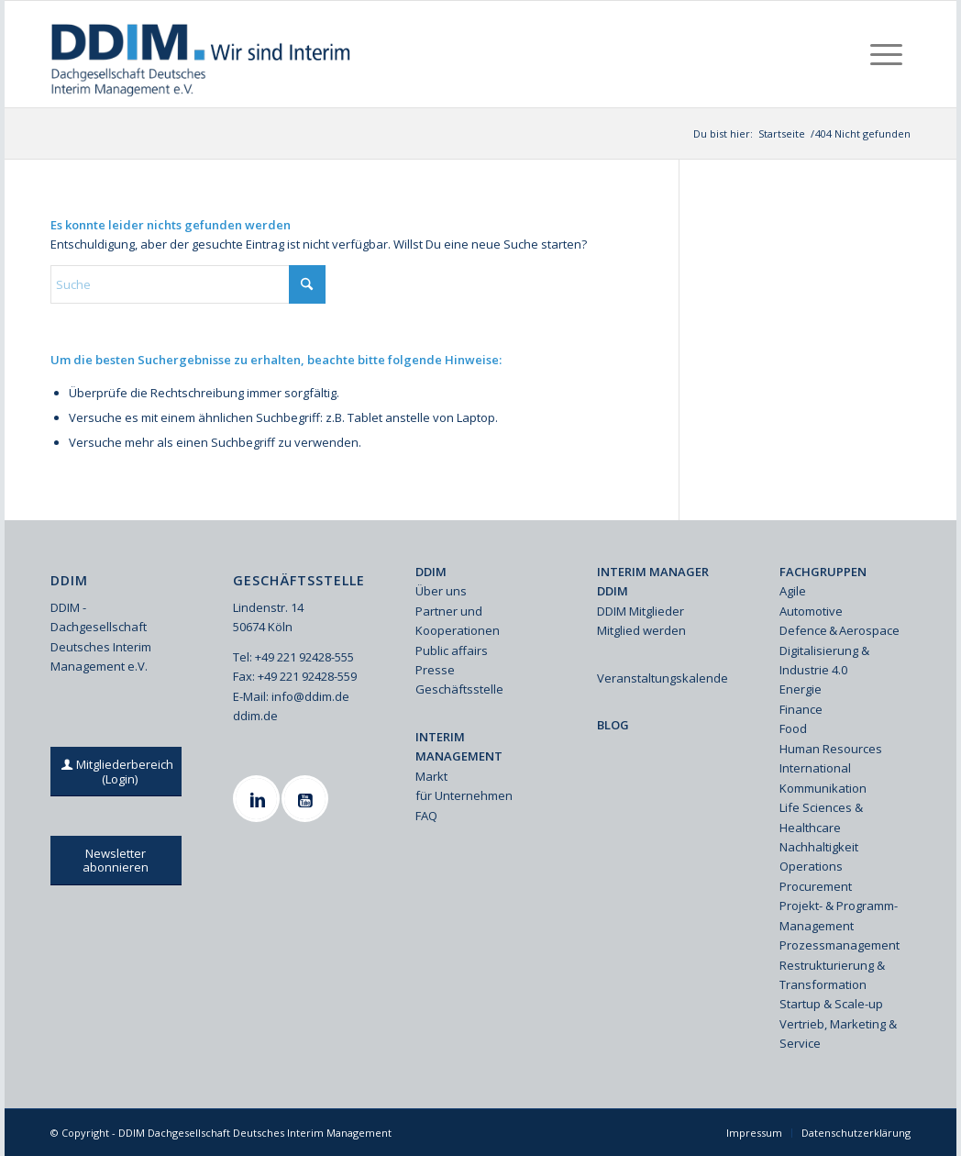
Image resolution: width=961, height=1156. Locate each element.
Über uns (441, 591)
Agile (792, 591)
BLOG (613, 725)
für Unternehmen (464, 795)
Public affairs (451, 650)
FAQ (426, 815)
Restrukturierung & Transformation (832, 975)
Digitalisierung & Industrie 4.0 (824, 660)
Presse (435, 669)
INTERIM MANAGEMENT (459, 746)
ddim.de (255, 715)
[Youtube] (307, 798)
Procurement (815, 886)
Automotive (811, 611)
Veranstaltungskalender (662, 678)
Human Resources (830, 748)
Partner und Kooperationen (457, 621)
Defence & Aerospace (839, 630)
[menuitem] (886, 54)
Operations (811, 866)
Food (793, 728)
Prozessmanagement (839, 945)
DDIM (431, 571)
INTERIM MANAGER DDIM (653, 581)
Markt (431, 776)
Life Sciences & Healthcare (821, 817)
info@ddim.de (310, 696)
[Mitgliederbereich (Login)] (119, 771)
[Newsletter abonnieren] (116, 860)
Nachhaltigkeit (818, 847)
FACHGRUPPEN (823, 571)
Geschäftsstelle (459, 689)
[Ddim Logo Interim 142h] (202, 54)
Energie (800, 689)
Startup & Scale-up (831, 1003)
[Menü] (886, 54)
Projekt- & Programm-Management (838, 915)
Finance (801, 709)
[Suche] (188, 284)
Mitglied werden (641, 630)
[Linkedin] (259, 798)
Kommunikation (823, 788)
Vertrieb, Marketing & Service (838, 1033)
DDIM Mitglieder (640, 611)
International (815, 768)
